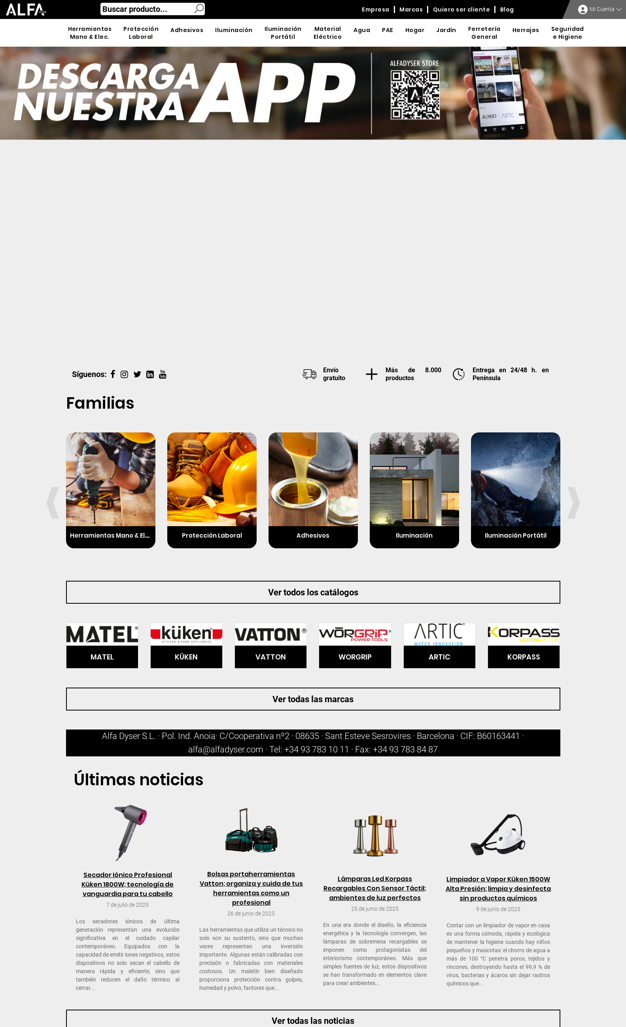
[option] (313, 201)
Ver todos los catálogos (313, 592)
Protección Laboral (212, 535)
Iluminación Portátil (516, 535)
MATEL (102, 657)
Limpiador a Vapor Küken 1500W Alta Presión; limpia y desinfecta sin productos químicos (498, 889)
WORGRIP (355, 657)
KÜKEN (186, 657)
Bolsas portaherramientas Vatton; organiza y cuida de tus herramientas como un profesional (251, 888)
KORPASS (523, 657)
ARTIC (439, 657)
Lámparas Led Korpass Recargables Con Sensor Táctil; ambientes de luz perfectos (374, 888)
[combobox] (152, 9)
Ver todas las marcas (313, 699)
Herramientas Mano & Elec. (112, 535)
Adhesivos (313, 535)
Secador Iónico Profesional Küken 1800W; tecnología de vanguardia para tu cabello (127, 884)
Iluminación (414, 535)
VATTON (270, 657)
